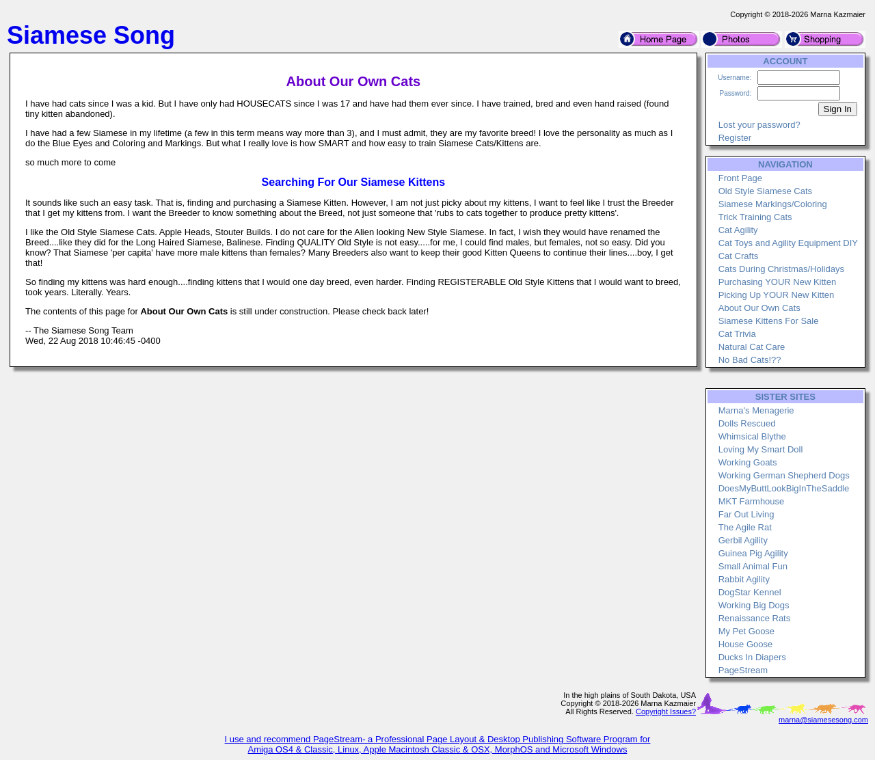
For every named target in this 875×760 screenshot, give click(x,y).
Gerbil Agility (743, 540)
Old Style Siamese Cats (765, 191)
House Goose (745, 644)
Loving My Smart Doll (760, 449)
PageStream (743, 670)
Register (734, 138)
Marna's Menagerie (756, 410)
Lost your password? (759, 125)
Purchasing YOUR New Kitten (777, 282)
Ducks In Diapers (752, 657)
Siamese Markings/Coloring (772, 204)
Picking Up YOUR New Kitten (776, 295)
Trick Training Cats (755, 217)
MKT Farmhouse (751, 501)
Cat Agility (738, 230)
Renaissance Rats (754, 618)
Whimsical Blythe (752, 436)
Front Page (740, 178)
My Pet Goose (746, 631)
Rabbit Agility (744, 579)
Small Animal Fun (753, 566)
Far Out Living (746, 514)
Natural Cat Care (751, 347)
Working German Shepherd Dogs (784, 475)
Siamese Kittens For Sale (768, 321)
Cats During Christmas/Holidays (781, 269)
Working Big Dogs (754, 605)
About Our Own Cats (759, 308)
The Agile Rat (745, 527)
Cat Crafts (738, 256)
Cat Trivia (737, 334)
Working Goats (747, 462)
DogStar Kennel (749, 592)
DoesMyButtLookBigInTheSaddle (784, 488)
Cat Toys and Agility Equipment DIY (788, 243)
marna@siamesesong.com (823, 720)
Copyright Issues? (666, 711)
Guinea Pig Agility (753, 553)
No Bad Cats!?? (749, 360)
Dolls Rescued (747, 423)
